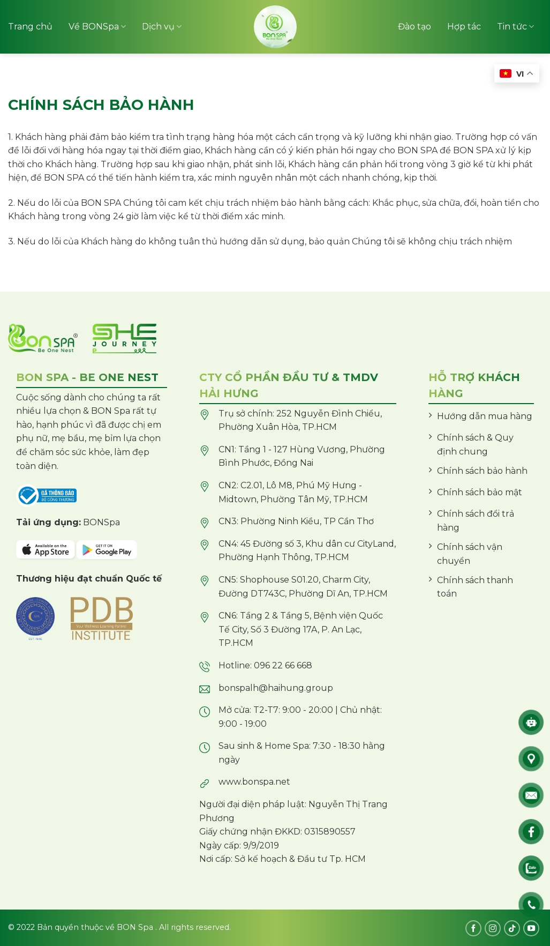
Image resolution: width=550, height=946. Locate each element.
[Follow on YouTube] (531, 928)
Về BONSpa (97, 26)
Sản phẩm (41, 80)
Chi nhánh (475, 80)
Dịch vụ (162, 26)
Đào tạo (414, 26)
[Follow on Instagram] (493, 928)
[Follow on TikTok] (512, 928)
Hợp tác (464, 26)
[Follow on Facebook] (473, 928)
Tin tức (515, 26)
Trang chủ (30, 26)
